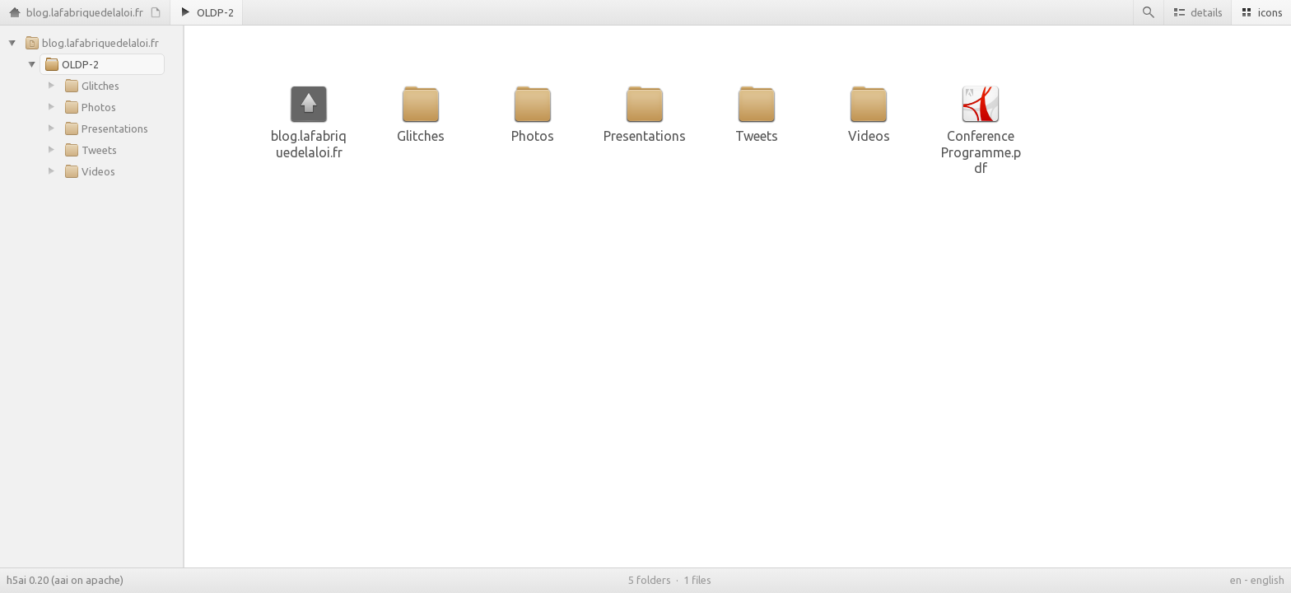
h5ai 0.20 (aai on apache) (65, 580)
